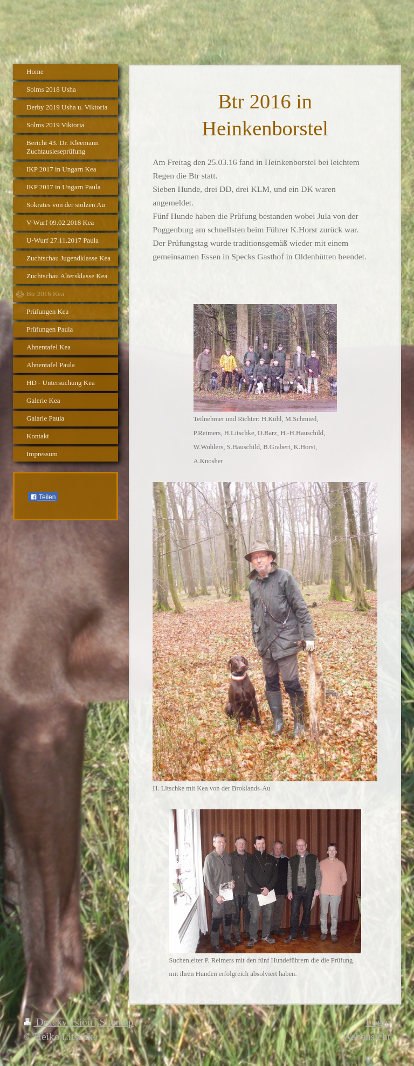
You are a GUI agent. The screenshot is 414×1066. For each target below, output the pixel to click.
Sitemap (117, 1022)
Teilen (43, 497)
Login (377, 1022)
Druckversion (59, 1022)
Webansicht (366, 1036)
